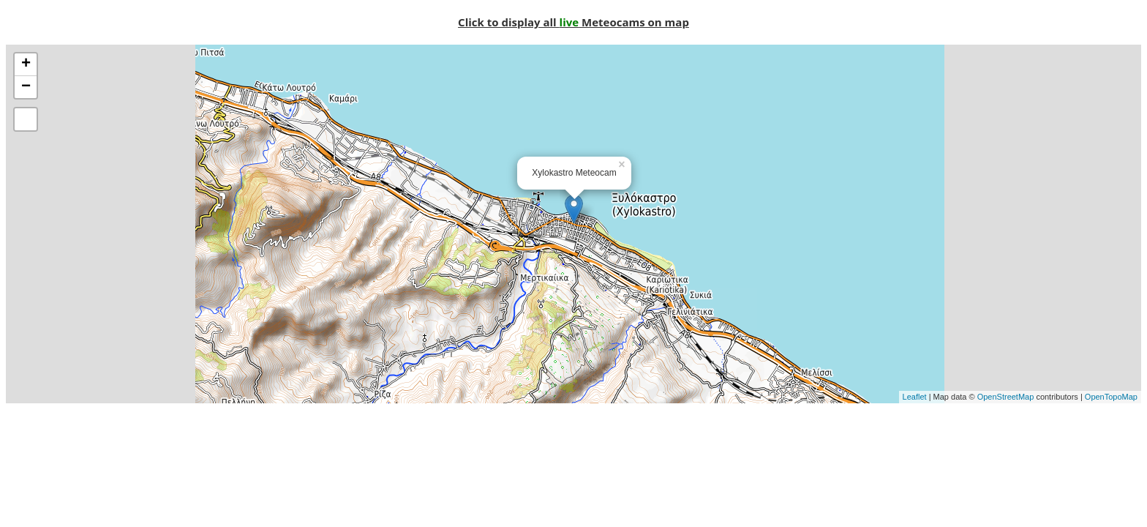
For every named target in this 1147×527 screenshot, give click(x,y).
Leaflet (915, 396)
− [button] (26, 87)
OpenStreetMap (1005, 396)
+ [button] (26, 64)
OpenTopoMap (1111, 396)
